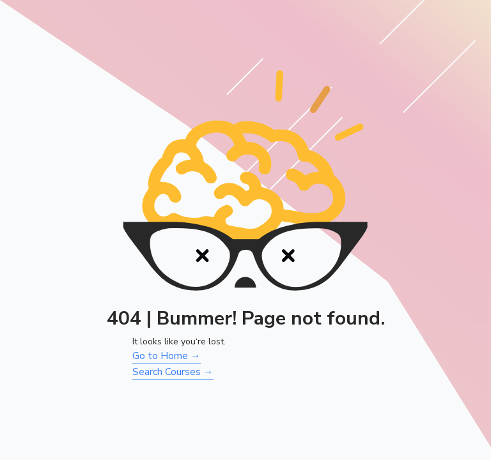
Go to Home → (166, 356)
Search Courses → (173, 372)
